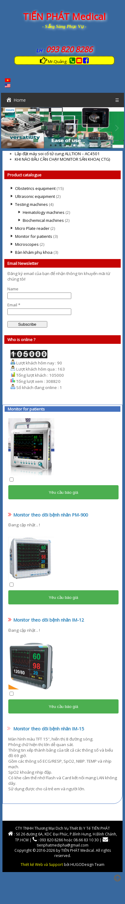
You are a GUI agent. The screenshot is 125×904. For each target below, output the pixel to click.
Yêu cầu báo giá (63, 492)
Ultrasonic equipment (35, 196)
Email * (13, 305)
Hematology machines (43, 212)
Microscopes (27, 244)
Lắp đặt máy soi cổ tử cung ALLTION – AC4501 (57, 153)
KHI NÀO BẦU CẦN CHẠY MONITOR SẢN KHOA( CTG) (62, 159)
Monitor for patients (33, 236)
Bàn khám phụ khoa (34, 252)
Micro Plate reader (32, 228)
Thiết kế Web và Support (42, 864)
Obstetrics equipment (35, 188)
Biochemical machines (43, 220)
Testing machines (31, 204)
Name (12, 289)
